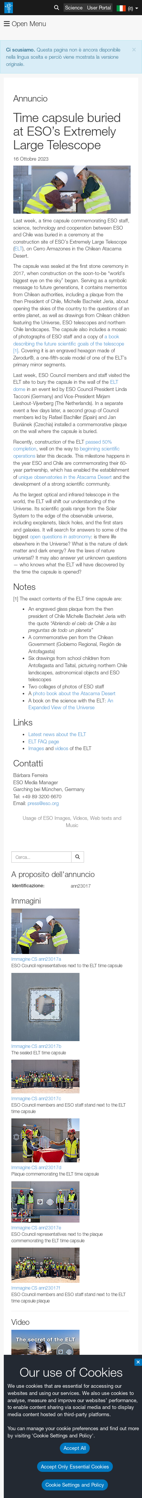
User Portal (99, 8)
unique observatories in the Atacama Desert (65, 477)
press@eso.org (43, 803)
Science (74, 8)
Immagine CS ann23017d (36, 1167)
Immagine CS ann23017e (36, 1228)
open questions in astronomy (60, 536)
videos (61, 748)
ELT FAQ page (43, 741)
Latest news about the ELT (57, 734)
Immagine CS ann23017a (36, 959)
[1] (15, 350)
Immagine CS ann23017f (35, 1288)
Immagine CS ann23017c (36, 1098)
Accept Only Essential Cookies (75, 1467)
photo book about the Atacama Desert (74, 693)
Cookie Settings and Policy (74, 1485)
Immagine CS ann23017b (36, 1046)
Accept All (75, 1448)
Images (36, 748)
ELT (18, 248)
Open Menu (25, 24)
